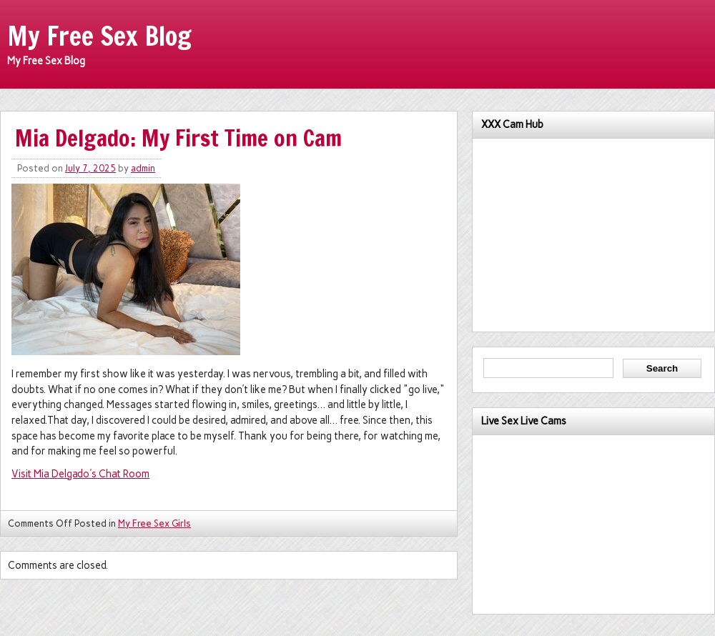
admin (143, 168)
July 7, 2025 (90, 168)
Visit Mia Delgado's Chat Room (80, 473)
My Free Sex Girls (154, 523)
